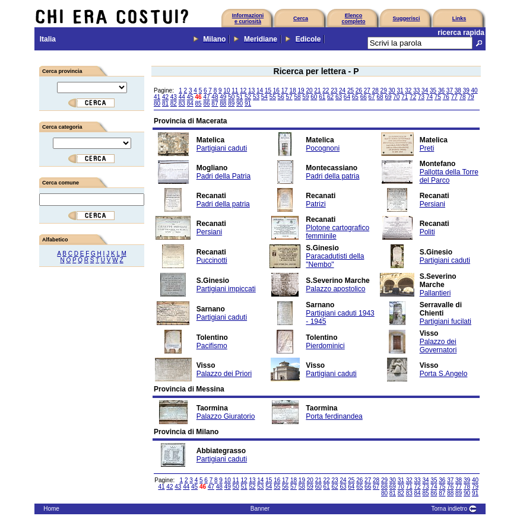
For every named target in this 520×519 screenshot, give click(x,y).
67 (372, 97)
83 (182, 103)
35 (433, 90)
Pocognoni (323, 148)
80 (157, 103)
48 (214, 97)
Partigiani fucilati (445, 321)
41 (157, 97)
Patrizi (315, 204)
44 (182, 97)
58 (297, 97)
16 (276, 90)
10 (226, 90)
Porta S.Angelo (444, 374)
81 (165, 103)
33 (416, 90)
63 (338, 97)
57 (289, 97)
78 (462, 97)
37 (449, 90)
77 (454, 97)
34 (424, 90)
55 (272, 97)
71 (404, 97)
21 (317, 90)
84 (190, 103)
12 (243, 90)
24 (342, 90)
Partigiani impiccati (226, 289)
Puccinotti (211, 260)
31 (400, 90)
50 (231, 97)
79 (470, 97)
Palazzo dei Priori (224, 374)
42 (165, 97)
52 (248, 97)
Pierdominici (325, 346)
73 (421, 97)
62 (330, 97)
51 (239, 97)
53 (256, 97)
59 (305, 97)
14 (259, 90)
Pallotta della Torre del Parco (449, 176)
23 (334, 90)
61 (322, 97)
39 (466, 90)
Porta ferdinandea (334, 416)
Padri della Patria (223, 176)
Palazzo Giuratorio (225, 416)
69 (388, 97)
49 (223, 97)
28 (375, 90)
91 (248, 103)
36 (441, 90)
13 (251, 90)
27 (367, 90)
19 (301, 90)
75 (438, 97)
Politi (427, 232)
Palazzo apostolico (335, 289)
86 (206, 103)
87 (214, 103)
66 (363, 97)
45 (190, 97)
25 (350, 90)
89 (231, 103)
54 (264, 97)
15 (268, 90)
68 (379, 97)
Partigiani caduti (221, 148)
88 (223, 103)
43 (173, 97)
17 (284, 90)
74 (429, 97)
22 (325, 90)
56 (281, 97)
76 (446, 97)
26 (359, 90)
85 (198, 103)
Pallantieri (435, 293)
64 (347, 97)
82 (173, 103)
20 (309, 90)
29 (384, 90)
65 (355, 97)
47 (206, 97)
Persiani (432, 204)
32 (408, 90)
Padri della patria (332, 176)
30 (391, 90)
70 (396, 97)
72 (413, 97)
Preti (427, 148)
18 (293, 90)
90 (239, 103)
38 (458, 90)
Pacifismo (211, 346)
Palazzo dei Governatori (438, 345)
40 (474, 90)
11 (235, 90)
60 (313, 97)
